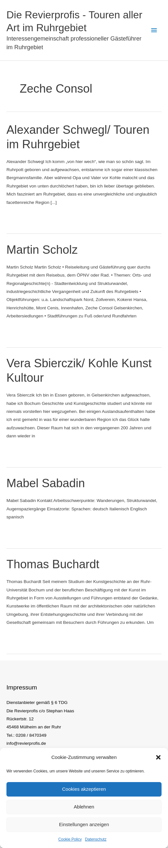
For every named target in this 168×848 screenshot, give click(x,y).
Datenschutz (96, 839)
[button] (158, 757)
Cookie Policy (70, 839)
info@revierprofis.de (26, 743)
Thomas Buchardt (52, 564)
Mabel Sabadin (45, 483)
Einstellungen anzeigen (84, 824)
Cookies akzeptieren (84, 789)
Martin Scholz (42, 249)
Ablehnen (84, 806)
